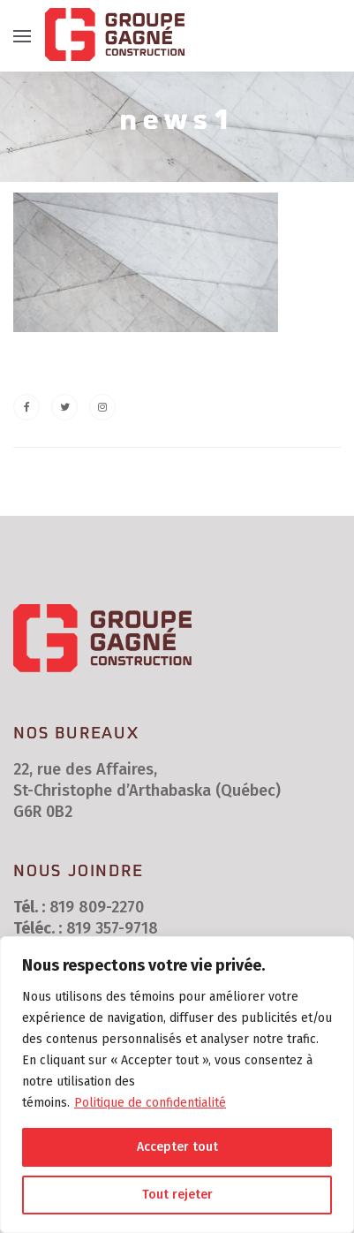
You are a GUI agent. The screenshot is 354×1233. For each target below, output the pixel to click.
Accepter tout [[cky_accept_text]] (177, 1146)
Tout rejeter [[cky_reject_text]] (177, 1194)
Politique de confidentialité (150, 1102)
